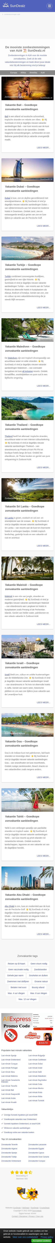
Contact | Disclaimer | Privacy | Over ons (27, 1216)
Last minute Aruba (8, 1098)
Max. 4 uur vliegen (16, 993)
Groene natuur (41, 981)
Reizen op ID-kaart (16, 963)
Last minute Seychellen (37, 1080)
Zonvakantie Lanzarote (37, 1145)
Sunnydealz (37, 1211)
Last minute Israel (35, 1068)
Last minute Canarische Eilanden (10, 1081)
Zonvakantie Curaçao (36, 1161)
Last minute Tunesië (36, 1101)
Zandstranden (40, 969)
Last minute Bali (7, 1090)
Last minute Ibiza (8, 1072)
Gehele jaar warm (15, 975)
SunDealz (17, 1208)
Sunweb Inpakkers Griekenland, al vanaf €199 (22, 1124)
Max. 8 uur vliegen (38, 993)
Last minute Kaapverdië (10, 1094)
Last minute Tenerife (9, 1086)
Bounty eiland (38, 987)
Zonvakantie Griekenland (11, 1161)
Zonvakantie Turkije (9, 1157)
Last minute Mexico (36, 1088)
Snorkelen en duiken (38, 975)
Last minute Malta (35, 1096)
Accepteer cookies (41, 1240)
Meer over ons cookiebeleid (25, 1237)
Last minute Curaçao (9, 1064)
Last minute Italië (35, 1072)
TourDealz (35, 1208)
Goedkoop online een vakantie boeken (19, 1132)
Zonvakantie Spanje (9, 1153)
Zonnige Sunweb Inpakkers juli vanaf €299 (20, 1115)
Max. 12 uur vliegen (27, 999)
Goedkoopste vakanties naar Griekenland (20, 1119)
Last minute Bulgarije (36, 1056)
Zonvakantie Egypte (36, 1149)
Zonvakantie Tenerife (9, 1145)
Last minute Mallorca (9, 1076)
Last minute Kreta (35, 1092)
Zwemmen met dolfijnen (18, 981)
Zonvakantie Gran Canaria (38, 1157)
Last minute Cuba (35, 1084)
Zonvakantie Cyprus (36, 1153)
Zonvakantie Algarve (9, 1149)
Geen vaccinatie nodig (18, 969)
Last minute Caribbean (37, 1060)
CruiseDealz (44, 1208)
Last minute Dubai (35, 1064)
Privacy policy (47, 1237)
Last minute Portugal (9, 1068)
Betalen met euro (18, 987)
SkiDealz (25, 1208)
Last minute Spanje (8, 1056)
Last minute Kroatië (8, 1102)
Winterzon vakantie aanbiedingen (17, 1128)
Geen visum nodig (39, 963)
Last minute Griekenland (10, 1060)
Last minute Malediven (37, 1076)
